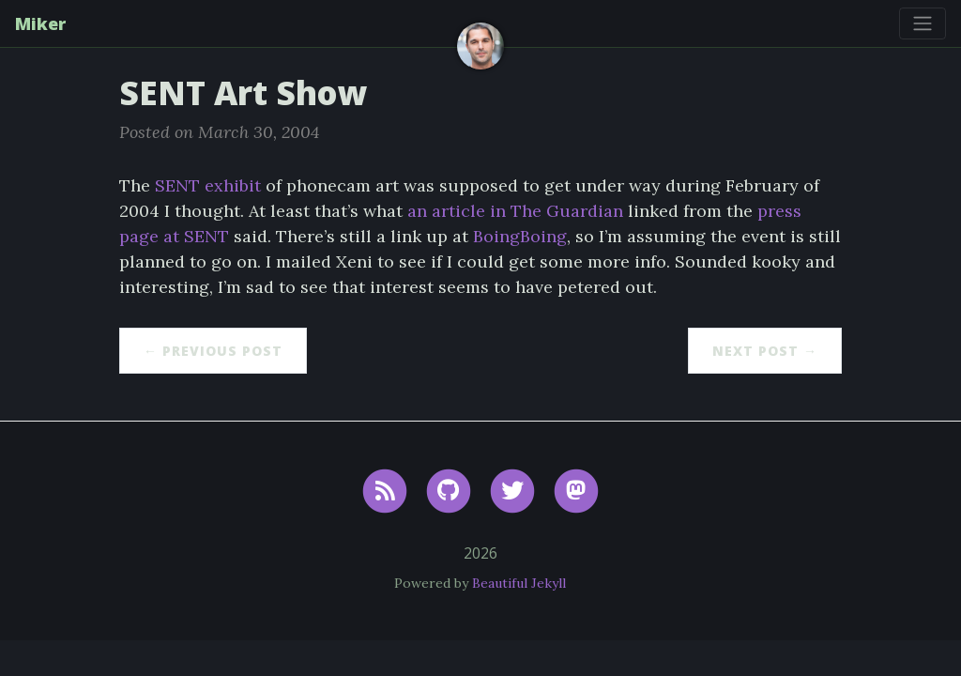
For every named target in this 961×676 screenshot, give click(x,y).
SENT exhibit (208, 185)
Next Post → (764, 351)
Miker (40, 23)
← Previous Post (213, 351)
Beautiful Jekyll (519, 583)
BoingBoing (520, 236)
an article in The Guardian (515, 211)
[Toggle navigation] (922, 23)
